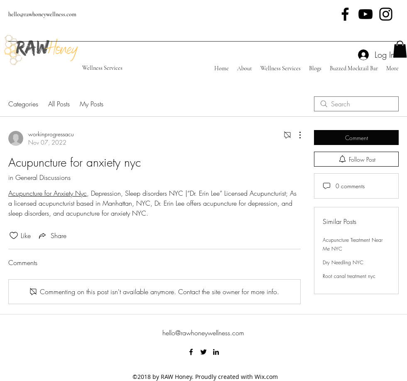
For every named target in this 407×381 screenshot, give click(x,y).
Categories (23, 103)
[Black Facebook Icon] (345, 14)
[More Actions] (296, 135)
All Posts (59, 103)
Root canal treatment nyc (349, 276)
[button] (400, 49)
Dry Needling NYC (343, 262)
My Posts (91, 103)
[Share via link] (51, 236)
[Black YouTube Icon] (365, 14)
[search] (356, 103)
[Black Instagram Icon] (386, 14)
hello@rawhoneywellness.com (42, 14)
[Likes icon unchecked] (13, 236)
